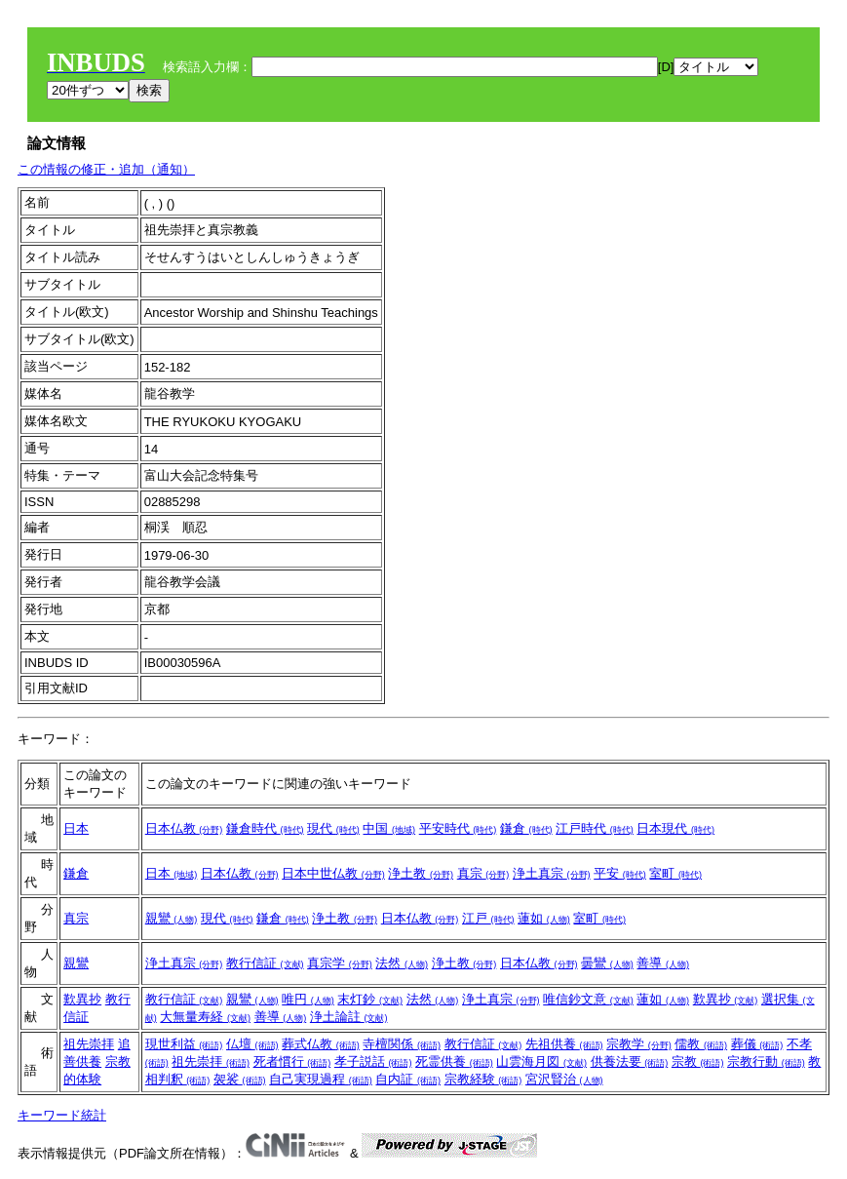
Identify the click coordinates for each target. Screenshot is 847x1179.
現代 (333, 828)
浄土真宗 (552, 873)
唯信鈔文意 (588, 999)
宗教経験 (483, 1079)
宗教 (698, 1061)
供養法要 (630, 1061)
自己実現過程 (320, 1079)
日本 (76, 828)
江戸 (488, 918)
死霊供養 (454, 1061)
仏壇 (252, 1044)
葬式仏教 (321, 1044)
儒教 (700, 1044)
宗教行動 (766, 1061)
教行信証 (265, 963)
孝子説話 (373, 1061)
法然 (401, 963)
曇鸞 (607, 963)
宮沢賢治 (564, 1079)
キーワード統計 (62, 1115)
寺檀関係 (402, 1044)
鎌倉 (526, 828)
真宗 (483, 873)
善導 (662, 963)
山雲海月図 (541, 1061)
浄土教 (420, 873)
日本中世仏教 (333, 873)
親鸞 (171, 918)
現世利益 (184, 1044)
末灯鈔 (370, 999)
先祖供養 (564, 1044)
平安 (620, 873)
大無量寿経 (205, 1016)
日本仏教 (184, 828)
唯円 (308, 999)
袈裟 (239, 1079)
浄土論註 (349, 1016)
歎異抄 (82, 999)
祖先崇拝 (88, 1044)
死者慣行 (292, 1061)
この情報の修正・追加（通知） (106, 169)
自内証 (408, 1079)
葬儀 (757, 1044)
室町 (675, 873)
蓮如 (544, 918)
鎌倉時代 (265, 828)
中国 (389, 828)
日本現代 (675, 828)
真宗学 (339, 963)
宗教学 (639, 1044)
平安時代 (458, 828)
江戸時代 (595, 828)
